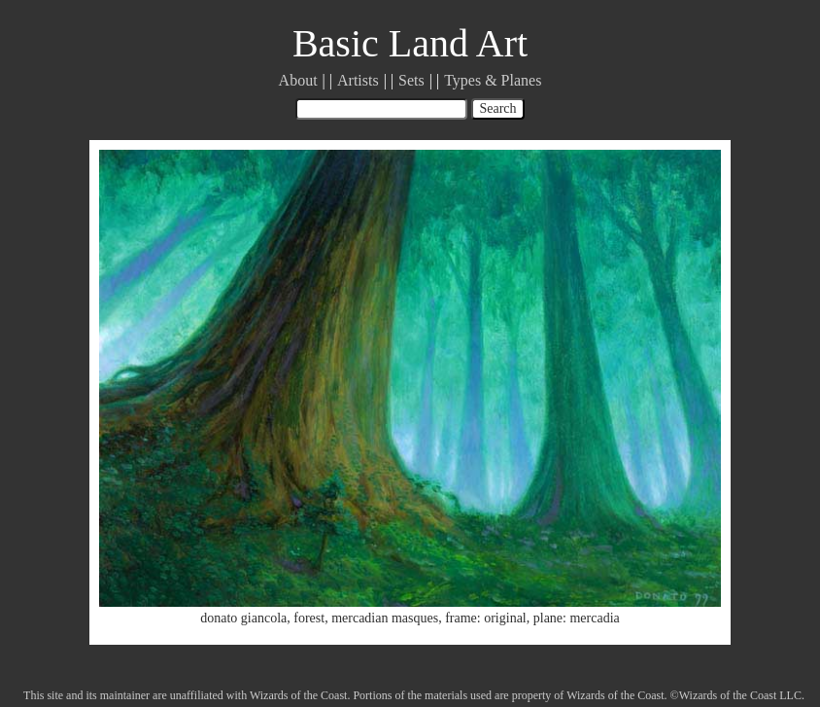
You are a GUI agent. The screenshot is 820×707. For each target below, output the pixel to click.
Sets (411, 80)
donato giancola (243, 618)
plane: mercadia (576, 618)
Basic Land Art (410, 43)
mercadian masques (384, 618)
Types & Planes (492, 80)
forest (309, 618)
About (298, 80)
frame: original (486, 618)
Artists (358, 80)
